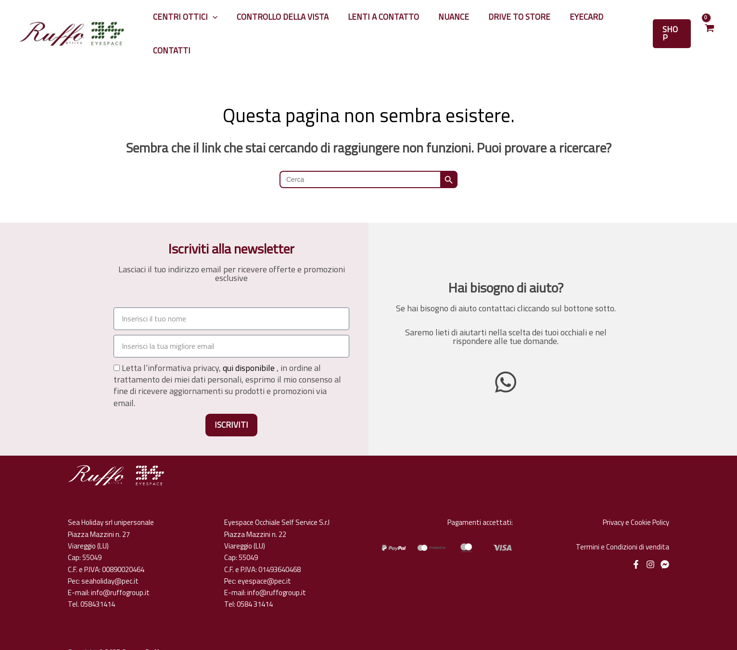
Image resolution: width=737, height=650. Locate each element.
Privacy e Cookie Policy (636, 499)
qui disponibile (249, 345)
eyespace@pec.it (264, 558)
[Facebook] (636, 541)
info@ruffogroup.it (120, 569)
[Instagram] (650, 541)
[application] (233, 22)
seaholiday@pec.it (110, 558)
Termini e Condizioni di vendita (622, 524)
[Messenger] (665, 541)
